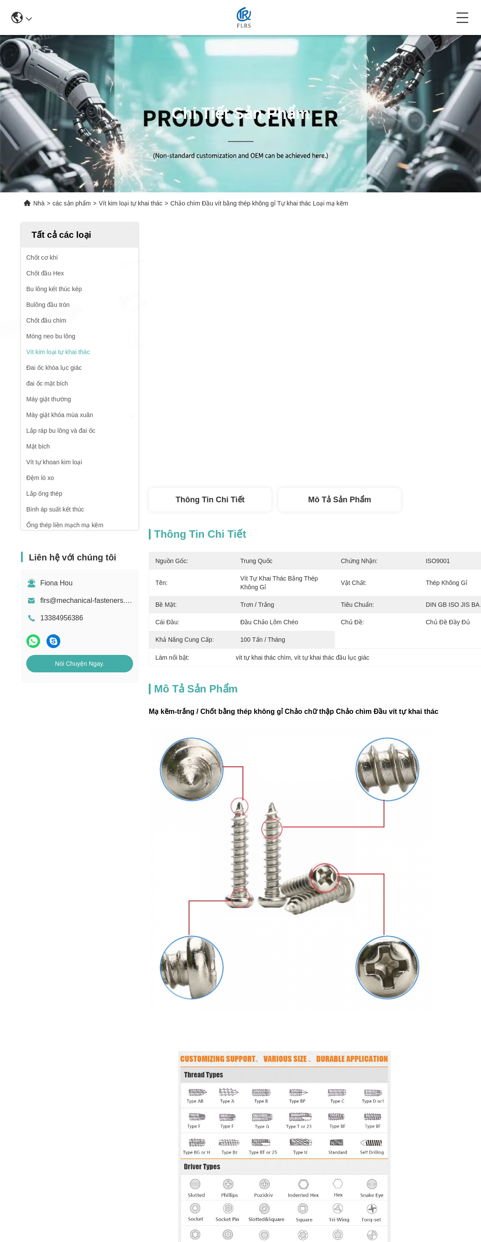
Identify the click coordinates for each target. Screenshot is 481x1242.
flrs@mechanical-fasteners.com (89, 600)
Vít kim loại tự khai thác (130, 203)
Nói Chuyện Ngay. (80, 663)
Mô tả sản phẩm (339, 499)
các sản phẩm (72, 203)
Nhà (39, 203)
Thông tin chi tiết (210, 499)
